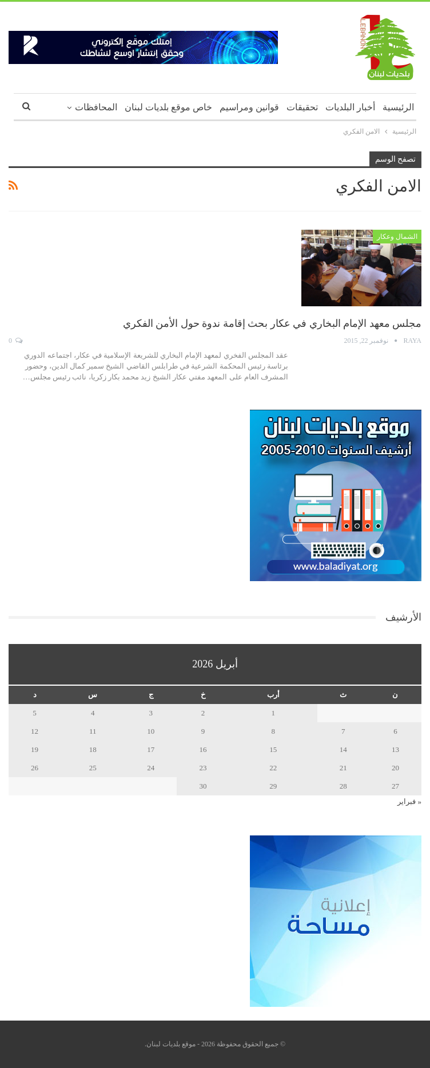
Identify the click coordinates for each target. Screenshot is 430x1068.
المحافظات (96, 107)
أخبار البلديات (350, 107)
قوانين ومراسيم (249, 107)
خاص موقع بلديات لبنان (168, 107)
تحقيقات (302, 107)
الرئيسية (398, 107)
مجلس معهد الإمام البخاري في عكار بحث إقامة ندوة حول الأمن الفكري (272, 323)
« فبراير (409, 801)
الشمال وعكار (397, 237)
